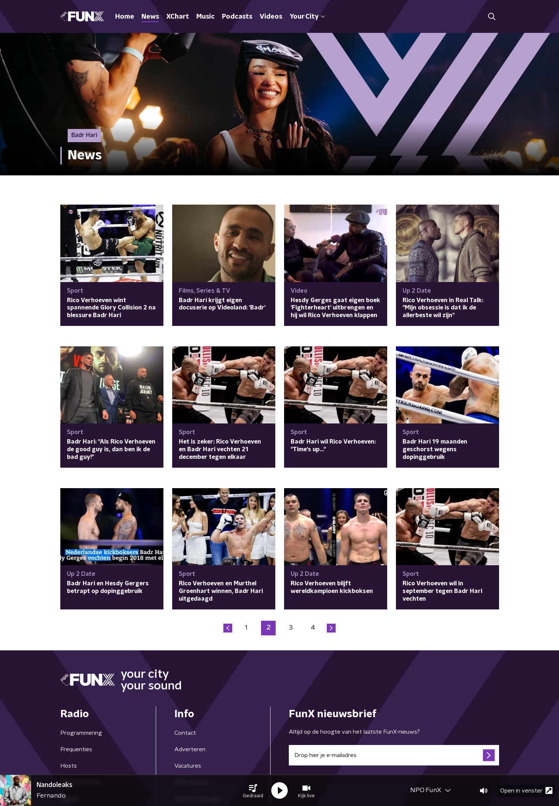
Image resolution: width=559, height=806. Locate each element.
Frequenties (76, 749)
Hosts (68, 766)
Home (124, 17)
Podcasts (237, 17)
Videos (271, 17)
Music (205, 17)
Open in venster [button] (526, 790)
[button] (253, 790)
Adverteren (189, 749)
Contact (185, 733)
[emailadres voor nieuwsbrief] (394, 755)
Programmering (81, 733)
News (150, 17)
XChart (177, 17)
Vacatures (187, 766)
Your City (307, 17)
